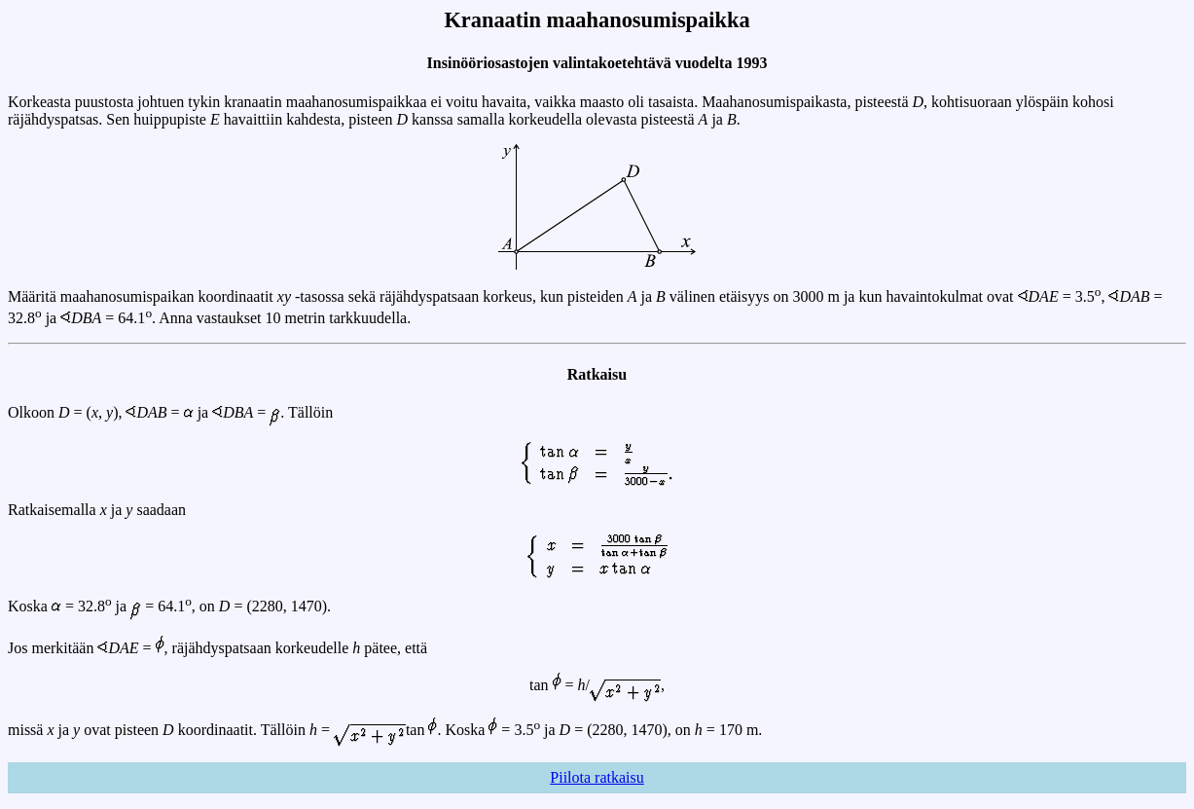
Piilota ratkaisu (596, 777)
